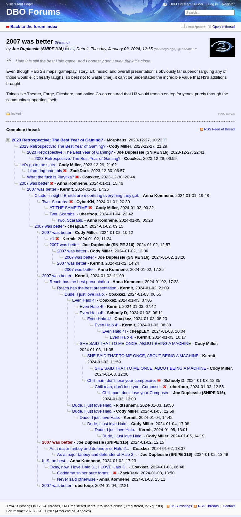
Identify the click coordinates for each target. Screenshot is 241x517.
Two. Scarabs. (55, 201)
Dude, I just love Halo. (85, 294)
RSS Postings (181, 506)
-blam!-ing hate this (44, 170)
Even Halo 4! (84, 300)
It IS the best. (54, 460)
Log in (213, 4)
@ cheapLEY (187, 49)
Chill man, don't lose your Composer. (128, 386)
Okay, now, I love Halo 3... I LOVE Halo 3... (89, 467)
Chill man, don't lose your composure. (121, 380)
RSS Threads (208, 506)
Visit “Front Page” (19, 4)
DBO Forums (33, 12)
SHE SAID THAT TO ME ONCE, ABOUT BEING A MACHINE (135, 343)
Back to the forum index (33, 26)
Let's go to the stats (37, 164)
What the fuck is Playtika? (50, 177)
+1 (52, 238)
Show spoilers (195, 27)
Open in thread (223, 27)
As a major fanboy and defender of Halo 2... (89, 448)
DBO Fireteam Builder (186, 4)
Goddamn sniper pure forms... (84, 473)
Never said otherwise (76, 479)
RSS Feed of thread (219, 129)
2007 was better (34, 183)
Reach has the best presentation (79, 281)
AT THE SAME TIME (69, 207)
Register (228, 4)
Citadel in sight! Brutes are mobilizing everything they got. (87, 195)
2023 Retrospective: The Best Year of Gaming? (57, 140)
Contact (229, 506)
